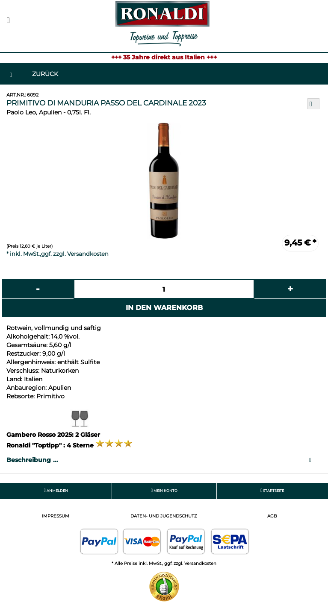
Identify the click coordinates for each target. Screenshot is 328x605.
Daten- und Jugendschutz (163, 516)
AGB (272, 516)
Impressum (55, 516)
